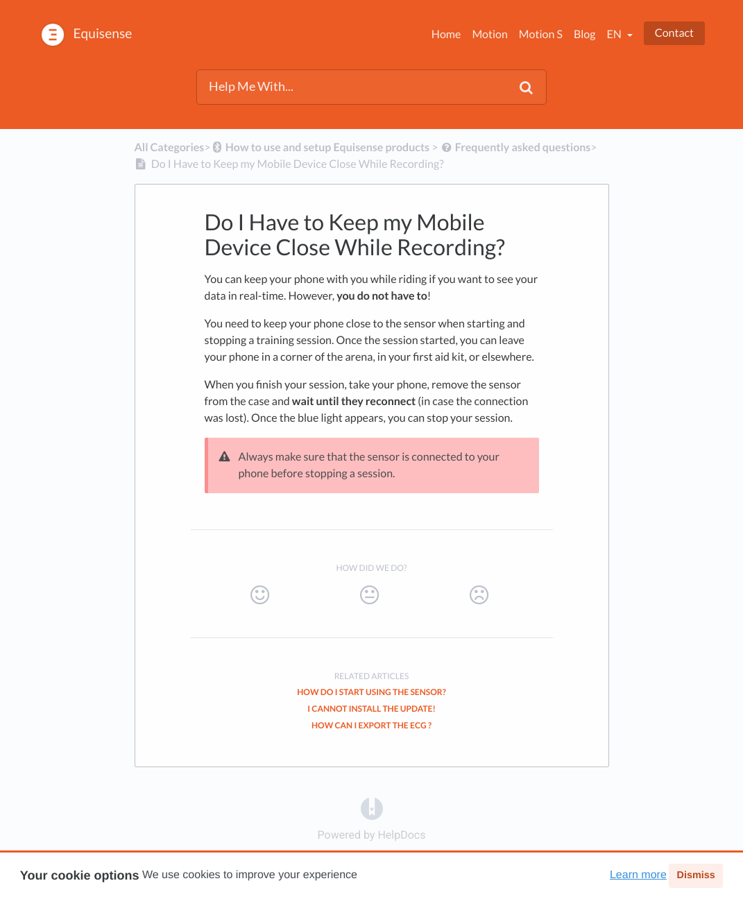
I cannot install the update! (371, 708)
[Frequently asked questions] (516, 147)
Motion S (541, 34)
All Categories (170, 147)
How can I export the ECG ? (371, 725)
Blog (585, 34)
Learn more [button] (638, 875)
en (614, 34)
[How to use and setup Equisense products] (320, 147)
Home (446, 34)
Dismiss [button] (695, 875)
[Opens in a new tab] (372, 807)
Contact (674, 33)
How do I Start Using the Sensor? (371, 692)
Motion (489, 34)
